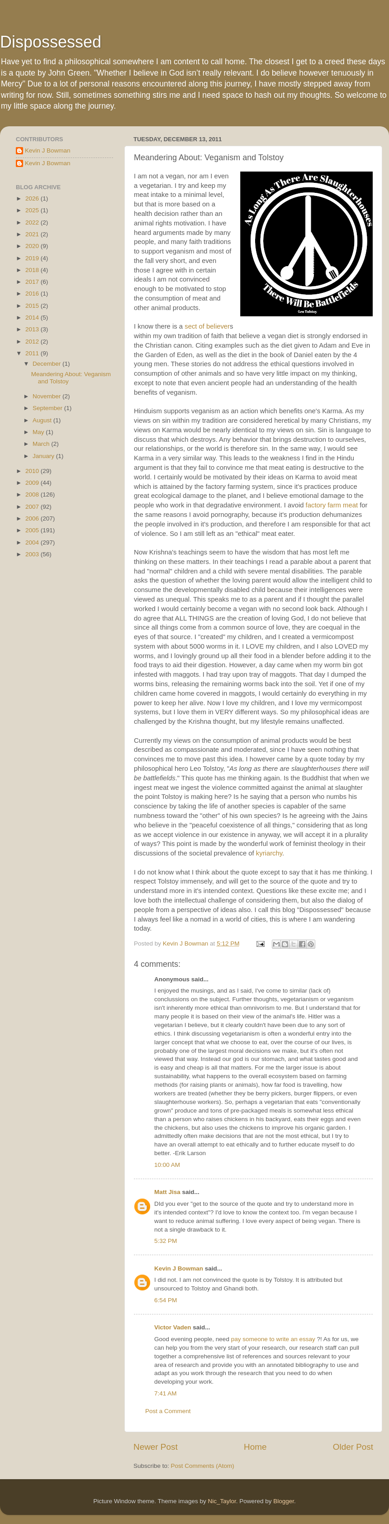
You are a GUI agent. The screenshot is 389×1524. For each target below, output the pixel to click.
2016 (33, 293)
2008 (33, 494)
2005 (33, 530)
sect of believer (207, 326)
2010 (33, 471)
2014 (33, 317)
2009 (33, 482)
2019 (33, 258)
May (39, 432)
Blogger (283, 1501)
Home (255, 1447)
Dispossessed (50, 42)
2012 (33, 341)
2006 (33, 518)
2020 (33, 246)
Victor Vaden (172, 1327)
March (42, 443)
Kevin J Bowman (178, 1268)
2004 (33, 542)
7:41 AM (165, 1393)
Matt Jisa (167, 1192)
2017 (33, 281)
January (44, 456)
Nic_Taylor (222, 1501)
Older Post (353, 1447)
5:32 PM (165, 1240)
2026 (33, 198)
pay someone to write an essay (273, 1339)
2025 (33, 210)
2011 (33, 353)
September (48, 408)
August (43, 420)
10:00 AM (167, 1164)
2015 (33, 305)
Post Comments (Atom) (202, 1465)
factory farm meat (332, 505)
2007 (33, 506)
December (47, 363)
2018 (33, 270)
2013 (33, 329)
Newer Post (155, 1447)
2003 (33, 554)
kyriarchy (269, 853)
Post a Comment (168, 1411)
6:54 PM (165, 1300)
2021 (33, 234)
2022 (33, 222)
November (47, 396)
